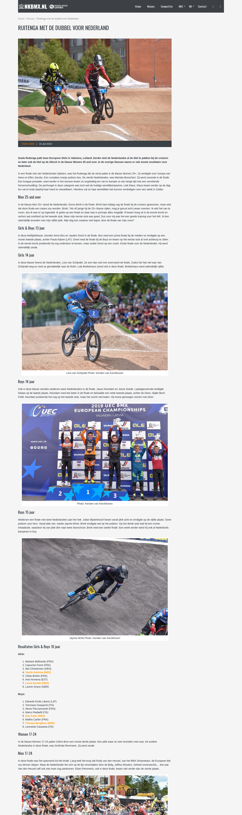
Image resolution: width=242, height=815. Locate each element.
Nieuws (30, 18)
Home (21, 18)
